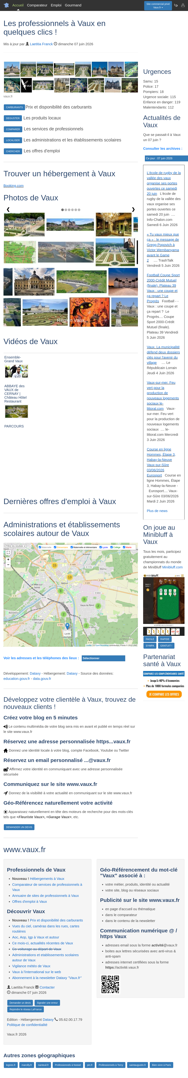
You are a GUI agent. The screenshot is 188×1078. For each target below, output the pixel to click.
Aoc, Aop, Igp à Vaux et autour (35, 937)
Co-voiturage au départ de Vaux (36, 949)
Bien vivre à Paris (161, 1065)
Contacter (47, 987)
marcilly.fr (27, 1065)
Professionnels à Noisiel (68, 1065)
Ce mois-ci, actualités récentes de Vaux (42, 943)
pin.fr (90, 1065)
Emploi (56, 5)
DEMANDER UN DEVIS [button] (19, 827)
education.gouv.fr (16, 679)
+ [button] (8, 559)
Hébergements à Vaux (47, 879)
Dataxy (35, 673)
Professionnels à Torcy (111, 1065)
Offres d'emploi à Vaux (29, 901)
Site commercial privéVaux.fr (158, 6)
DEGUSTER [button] (13, 118)
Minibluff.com (172, 567)
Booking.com (13, 186)
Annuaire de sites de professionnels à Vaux (45, 896)
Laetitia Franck (41, 44)
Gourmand (73, 5)
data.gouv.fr (42, 679)
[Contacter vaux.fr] (182, 5)
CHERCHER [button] (13, 151)
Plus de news (157, 511)
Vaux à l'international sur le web (36, 972)
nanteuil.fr (43, 1065)
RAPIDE (164, 639)
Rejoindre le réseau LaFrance (26, 1009)
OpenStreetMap (102, 645)
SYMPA (150, 645)
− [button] (8, 565)
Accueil (17, 5)
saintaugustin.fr (137, 1065)
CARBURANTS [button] (14, 107)
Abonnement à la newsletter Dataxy (46, 978)
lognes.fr (10, 1065)
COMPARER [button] (13, 129)
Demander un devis (20, 1002)
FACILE (150, 639)
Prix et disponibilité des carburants (56, 920)
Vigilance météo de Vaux (31, 966)
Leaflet (89, 645)
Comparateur (37, 5)
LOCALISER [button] (13, 140)
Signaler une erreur (47, 1002)
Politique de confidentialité (27, 1025)
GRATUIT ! (166, 645)
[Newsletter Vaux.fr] (175, 5)
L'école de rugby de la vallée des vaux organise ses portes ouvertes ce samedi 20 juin (164, 183)
